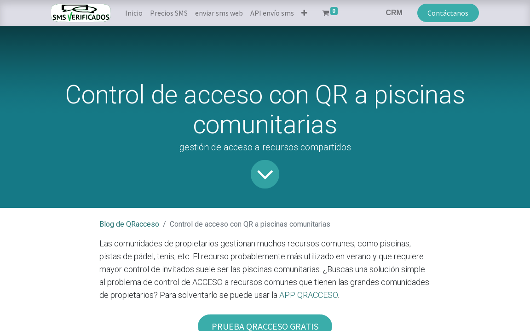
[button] (304, 13)
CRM (394, 13)
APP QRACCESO (308, 295)
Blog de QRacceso (129, 224)
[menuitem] (133, 13)
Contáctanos (447, 12)
